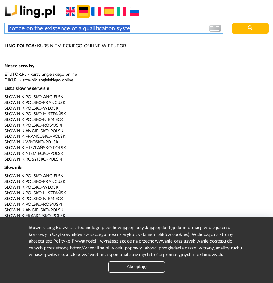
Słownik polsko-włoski (32, 108)
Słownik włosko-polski (32, 142)
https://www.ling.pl (90, 248)
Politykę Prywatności (74, 241)
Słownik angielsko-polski (34, 131)
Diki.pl (11, 80)
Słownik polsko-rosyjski (33, 125)
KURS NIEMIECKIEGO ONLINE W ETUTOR (65, 46)
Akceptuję (137, 266)
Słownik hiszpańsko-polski (35, 148)
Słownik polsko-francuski (35, 103)
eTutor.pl (15, 74)
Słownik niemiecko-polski (34, 154)
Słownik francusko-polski (35, 136)
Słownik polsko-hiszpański (35, 114)
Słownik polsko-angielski (34, 97)
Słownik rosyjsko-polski (33, 159)
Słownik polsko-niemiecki (34, 120)
